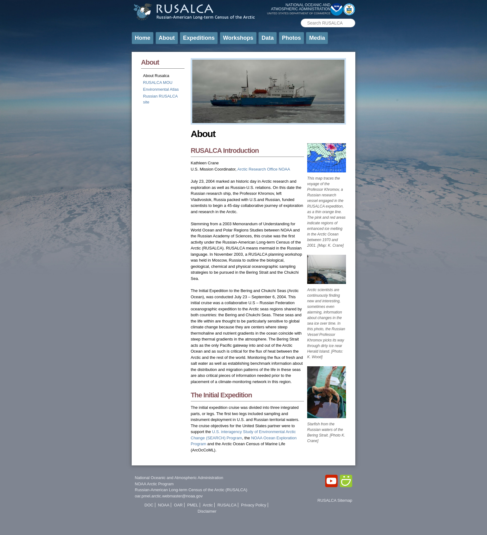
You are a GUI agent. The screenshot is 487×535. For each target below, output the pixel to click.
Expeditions (199, 38)
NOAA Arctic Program (154, 484)
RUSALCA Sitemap (334, 500)
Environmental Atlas (161, 89)
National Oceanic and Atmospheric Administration (179, 477)
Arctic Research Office (257, 169)
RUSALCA (226, 505)
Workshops (238, 38)
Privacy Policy (253, 505)
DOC (148, 505)
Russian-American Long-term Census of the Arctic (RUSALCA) (191, 489)
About (167, 38)
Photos (291, 38)
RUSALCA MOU (158, 82)
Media (317, 38)
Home (142, 38)
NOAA (284, 169)
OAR (178, 505)
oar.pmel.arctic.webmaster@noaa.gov (169, 496)
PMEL (192, 505)
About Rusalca (156, 75)
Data (268, 38)
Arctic (208, 505)
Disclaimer (207, 511)
